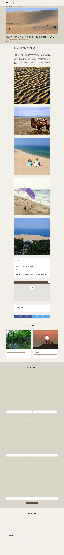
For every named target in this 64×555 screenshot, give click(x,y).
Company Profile (31, 547)
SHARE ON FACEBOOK (23, 317)
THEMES (39, 4)
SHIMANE (36, 357)
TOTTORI (9, 41)
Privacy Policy (37, 547)
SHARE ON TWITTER (42, 317)
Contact (43, 547)
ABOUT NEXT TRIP (23, 547)
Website (24, 271)
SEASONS (49, 4)
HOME (35, 4)
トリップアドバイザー (20, 310)
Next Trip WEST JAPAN (10, 3)
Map (32, 263)
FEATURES (44, 4)
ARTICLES (10, 6)
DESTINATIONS (55, 4)
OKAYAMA (46, 357)
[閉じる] (32, 290)
